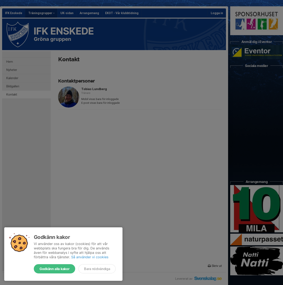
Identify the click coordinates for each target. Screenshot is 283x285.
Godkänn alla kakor (54, 269)
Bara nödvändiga (97, 269)
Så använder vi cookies (89, 257)
